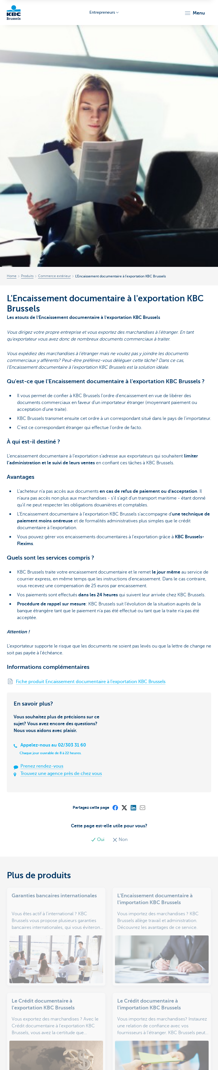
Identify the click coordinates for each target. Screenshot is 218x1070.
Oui (98, 839)
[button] (195, 13)
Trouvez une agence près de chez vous (61, 773)
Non (119, 839)
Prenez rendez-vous (41, 766)
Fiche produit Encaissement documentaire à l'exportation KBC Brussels (90, 681)
